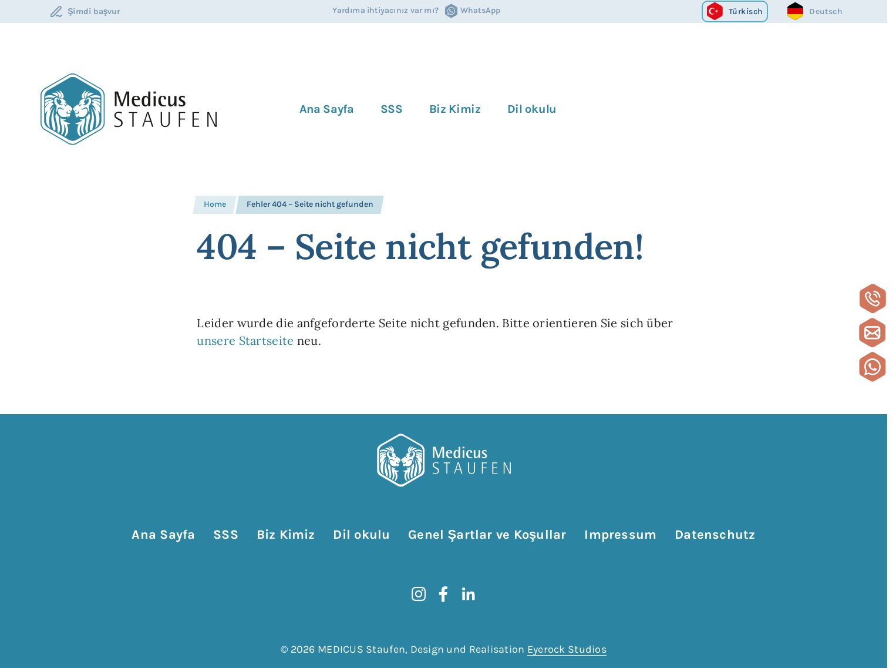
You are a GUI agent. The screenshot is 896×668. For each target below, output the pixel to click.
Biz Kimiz (455, 109)
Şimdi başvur (94, 11)
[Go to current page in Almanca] (815, 11)
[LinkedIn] (468, 594)
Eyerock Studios (567, 649)
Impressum (620, 534)
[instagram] (418, 594)
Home (215, 204)
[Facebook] (443, 594)
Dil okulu (532, 109)
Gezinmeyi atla (40, 522)
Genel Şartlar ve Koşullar (487, 534)
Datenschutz (715, 534)
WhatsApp (480, 11)
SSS (391, 109)
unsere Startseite (245, 340)
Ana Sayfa (326, 109)
